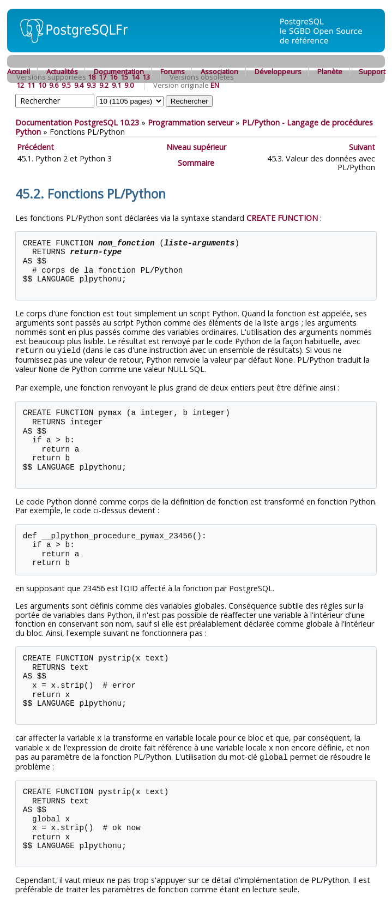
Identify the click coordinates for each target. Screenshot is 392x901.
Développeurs (278, 71)
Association (219, 71)
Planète (329, 71)
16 (113, 77)
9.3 (91, 85)
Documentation (119, 71)
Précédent (35, 147)
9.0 (129, 85)
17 (102, 77)
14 (135, 77)
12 (20, 85)
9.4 (78, 85)
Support (372, 71)
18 (91, 77)
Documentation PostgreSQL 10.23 (77, 122)
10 (42, 85)
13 (146, 77)
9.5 (66, 85)
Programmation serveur (190, 122)
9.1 (116, 85)
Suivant (362, 147)
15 (124, 77)
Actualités (62, 71)
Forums (172, 71)
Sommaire (196, 163)
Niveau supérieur (196, 147)
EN (214, 85)
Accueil (18, 71)
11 (31, 85)
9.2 (103, 85)
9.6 (53, 85)
